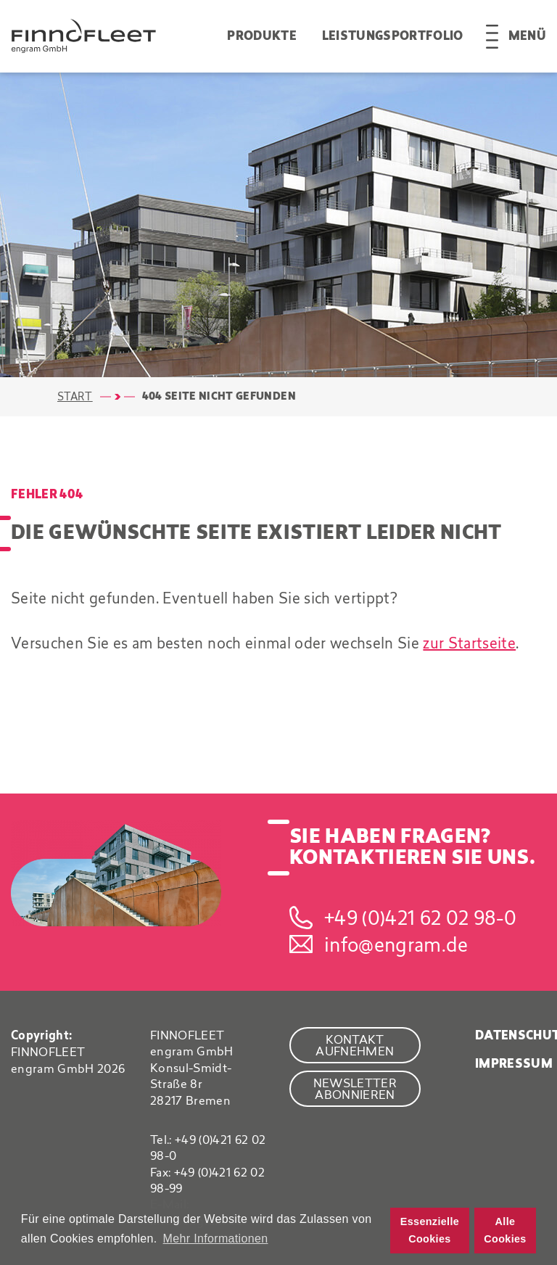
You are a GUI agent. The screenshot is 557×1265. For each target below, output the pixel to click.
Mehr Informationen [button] (215, 1238)
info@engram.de (396, 944)
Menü (527, 36)
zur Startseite (469, 643)
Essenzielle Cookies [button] (429, 1230)
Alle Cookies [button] (505, 1230)
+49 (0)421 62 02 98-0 (420, 918)
